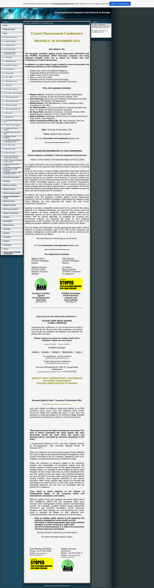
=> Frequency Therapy (10, 105)
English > (36, 352)
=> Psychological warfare (11, 97)
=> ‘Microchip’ (8, 85)
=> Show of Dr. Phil (9, 153)
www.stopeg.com (70, 302)
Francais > (45, 352)
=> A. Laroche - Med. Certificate (13, 93)
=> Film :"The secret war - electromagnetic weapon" (11, 156)
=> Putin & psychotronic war (12, 109)
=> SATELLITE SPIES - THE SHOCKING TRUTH (12, 173)
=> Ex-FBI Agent (8, 69)
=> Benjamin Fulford (10, 149)
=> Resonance (8, 113)
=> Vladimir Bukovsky (10, 41)
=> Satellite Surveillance (11, 65)
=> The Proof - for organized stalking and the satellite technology (12, 169)
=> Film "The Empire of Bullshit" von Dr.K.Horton (13, 160)
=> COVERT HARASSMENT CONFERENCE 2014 (12, 141)
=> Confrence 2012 (9, 45)
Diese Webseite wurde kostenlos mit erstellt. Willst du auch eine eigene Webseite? (77, 4)
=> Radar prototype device (11, 101)
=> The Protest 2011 (10, 49)
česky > (78, 352)
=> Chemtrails (8, 57)
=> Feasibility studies (10, 61)
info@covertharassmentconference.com (57, 358)
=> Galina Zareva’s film (10, 37)
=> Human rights (8, 73)
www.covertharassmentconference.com (57, 142)
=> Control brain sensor (10, 81)
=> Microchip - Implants (10, 89)
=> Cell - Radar (8, 77)
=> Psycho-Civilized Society (12, 125)
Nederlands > (68, 352)
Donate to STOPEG (64, 344)
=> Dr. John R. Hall (9, 145)
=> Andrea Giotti (8, 117)
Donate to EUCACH (50, 344)
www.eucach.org (41, 302)
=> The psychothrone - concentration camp (10, 53)
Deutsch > (56, 352)
